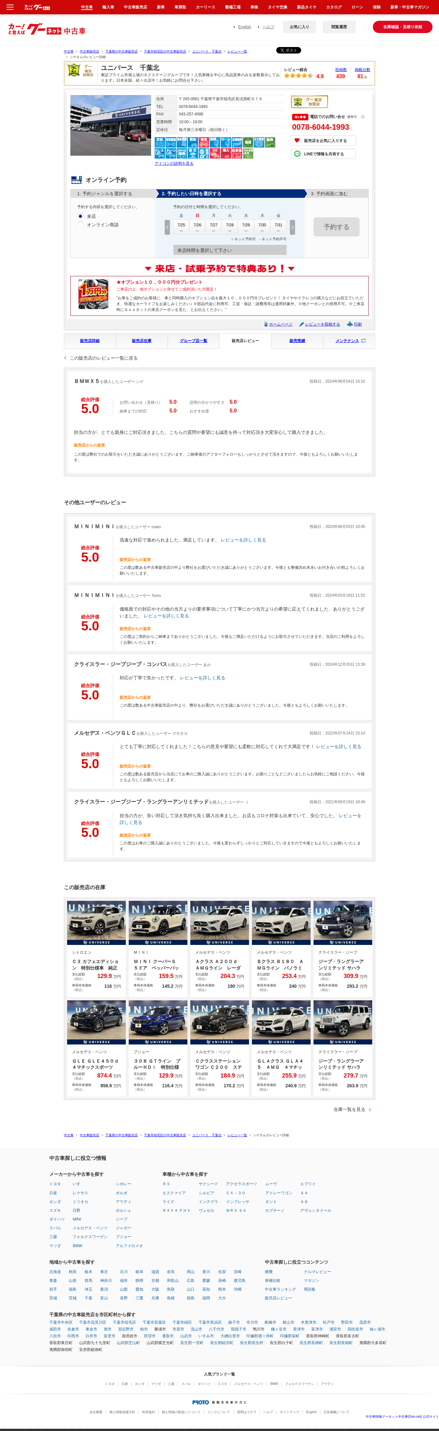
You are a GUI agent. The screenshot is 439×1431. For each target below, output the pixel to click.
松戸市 (329, 1322)
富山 (104, 1298)
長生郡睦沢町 (221, 1343)
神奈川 (106, 1280)
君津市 (299, 1329)
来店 (91, 216)
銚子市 (234, 1322)
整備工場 (233, 7)
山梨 (124, 1289)
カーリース (205, 7)
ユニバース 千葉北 (206, 51)
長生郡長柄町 (311, 1343)
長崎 (222, 1280)
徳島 (191, 1298)
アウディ (123, 1201)
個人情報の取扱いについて (181, 1412)
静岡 (139, 1280)
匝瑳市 (150, 1336)
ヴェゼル (206, 1210)
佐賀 (222, 1272)
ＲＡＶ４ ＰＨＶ (176, 1210)
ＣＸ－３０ (235, 1193)
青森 (53, 1280)
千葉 (88, 1298)
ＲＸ (166, 1184)
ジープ (121, 1219)
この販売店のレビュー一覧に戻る (104, 358)
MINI (77, 1219)
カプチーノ (275, 1210)
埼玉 (88, 1289)
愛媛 (206, 1280)
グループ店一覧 (193, 341)
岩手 (53, 1289)
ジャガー (123, 1228)
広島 (191, 1280)
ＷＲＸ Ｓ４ (236, 1210)
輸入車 (108, 7)
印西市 (73, 1336)
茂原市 (365, 1322)
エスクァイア (174, 1193)
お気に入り (299, 27)
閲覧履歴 (339, 27)
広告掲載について (337, 1412)
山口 (191, 1289)
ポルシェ (123, 1210)
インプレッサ (237, 1201)
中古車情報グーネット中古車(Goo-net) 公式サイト (402, 1416)
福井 (124, 1280)
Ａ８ (304, 1201)
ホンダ (55, 1201)
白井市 (91, 1336)
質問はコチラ (246, 1412)
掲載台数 (362, 69)
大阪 (155, 1289)
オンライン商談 (103, 225)
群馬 (88, 1280)
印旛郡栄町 (290, 1336)
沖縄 (238, 1289)
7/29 (246, 227)
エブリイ (308, 1184)
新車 (161, 7)
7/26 (197, 227)
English (244, 27)
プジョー (123, 1236)
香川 (206, 1272)
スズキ (55, 1210)
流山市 (196, 1329)
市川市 (252, 1322)
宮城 (53, 1298)
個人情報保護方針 (122, 1412)
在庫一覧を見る (349, 1109)
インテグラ (208, 1201)
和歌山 (173, 1280)
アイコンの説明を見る (174, 163)
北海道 (55, 1272)
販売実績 (297, 341)
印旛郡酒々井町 (260, 1336)
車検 (254, 7)
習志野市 (126, 1329)
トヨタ (55, 1184)
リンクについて (219, 1412)
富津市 (317, 1329)
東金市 (91, 1329)
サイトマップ (289, 1412)
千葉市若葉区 (154, 1322)
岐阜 (139, 1272)
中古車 (69, 51)
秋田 (73, 1272)
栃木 (88, 1272)
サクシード (208, 1184)
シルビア (206, 1193)
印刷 (358, 324)
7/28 (230, 227)
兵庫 (155, 1298)
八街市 (55, 1336)
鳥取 (171, 1289)
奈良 (171, 1272)
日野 (76, 1210)
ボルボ (121, 1193)
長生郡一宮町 (192, 1343)
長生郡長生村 (251, 1343)
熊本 (222, 1289)
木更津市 (308, 1322)
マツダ (55, 1246)
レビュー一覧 (237, 51)
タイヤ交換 (277, 7)
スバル (55, 1228)
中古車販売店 (89, 51)
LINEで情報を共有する (324, 154)
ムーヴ (271, 1184)
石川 (124, 1272)
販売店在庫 (141, 341)
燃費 (269, 1272)
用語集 (309, 1289)
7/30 (262, 227)
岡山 (191, 1272)
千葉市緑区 (182, 1322)
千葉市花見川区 (92, 1322)
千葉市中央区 (61, 1322)
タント (271, 1201)
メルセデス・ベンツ (90, 1228)
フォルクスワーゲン (90, 1236)
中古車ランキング (280, 1289)
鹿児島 (239, 1280)
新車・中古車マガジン (409, 7)
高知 (206, 1289)
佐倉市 (73, 1329)
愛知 (139, 1289)
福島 (73, 1289)
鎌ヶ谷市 (279, 1329)
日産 (53, 1193)
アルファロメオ (129, 1246)
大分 (222, 1298)
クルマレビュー (317, 1272)
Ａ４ (304, 1193)
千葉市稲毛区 (124, 1322)
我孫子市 (238, 1329)
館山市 (288, 1322)
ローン (357, 7)
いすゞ (78, 1184)
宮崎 (238, 1272)
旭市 (108, 1329)
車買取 (180, 7)
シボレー (123, 1184)
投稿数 (341, 69)
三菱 (53, 1236)
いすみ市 (206, 1336)
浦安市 (335, 1329)
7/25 (181, 227)
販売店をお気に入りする (325, 140)
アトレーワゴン (278, 1193)
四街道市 (355, 1329)
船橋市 (270, 1322)
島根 (171, 1298)
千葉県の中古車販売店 (121, 51)
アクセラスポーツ (241, 1184)
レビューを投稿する (322, 324)
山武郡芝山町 (128, 1343)
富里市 (109, 1336)
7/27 (214, 227)
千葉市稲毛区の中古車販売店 (165, 51)
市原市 (178, 1329)
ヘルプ (268, 27)
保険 (377, 7)
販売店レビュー (245, 341)
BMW (77, 1246)
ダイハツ (57, 1219)
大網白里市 (230, 1336)
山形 (73, 1280)
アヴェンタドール (315, 1210)
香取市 (168, 1336)
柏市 (144, 1329)
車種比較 (272, 1280)
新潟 (104, 1289)
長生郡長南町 (341, 1343)
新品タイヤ (306, 7)
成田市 (55, 1329)
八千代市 (216, 1329)
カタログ (334, 7)
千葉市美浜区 (210, 1322)
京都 (155, 1280)
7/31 (278, 227)
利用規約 (148, 1412)
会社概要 (95, 1412)
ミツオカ (80, 1201)
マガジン (311, 1280)
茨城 (73, 1298)
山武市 (186, 1336)
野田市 (347, 1322)
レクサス (80, 1193)
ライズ (168, 1201)
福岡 (206, 1298)
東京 (104, 1272)
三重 (139, 1298)
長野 (124, 1298)
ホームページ (280, 324)
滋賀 (155, 1272)
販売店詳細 (90, 341)
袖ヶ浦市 (377, 1329)
